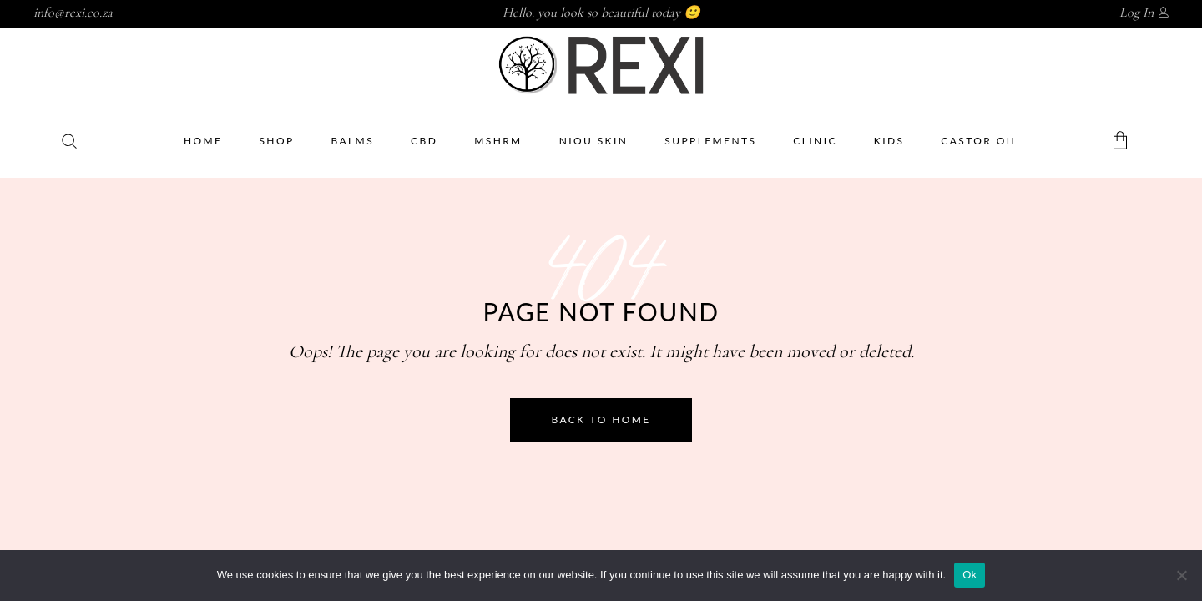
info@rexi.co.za (73, 12)
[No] (1181, 575)
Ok (969, 574)
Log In (1136, 12)
